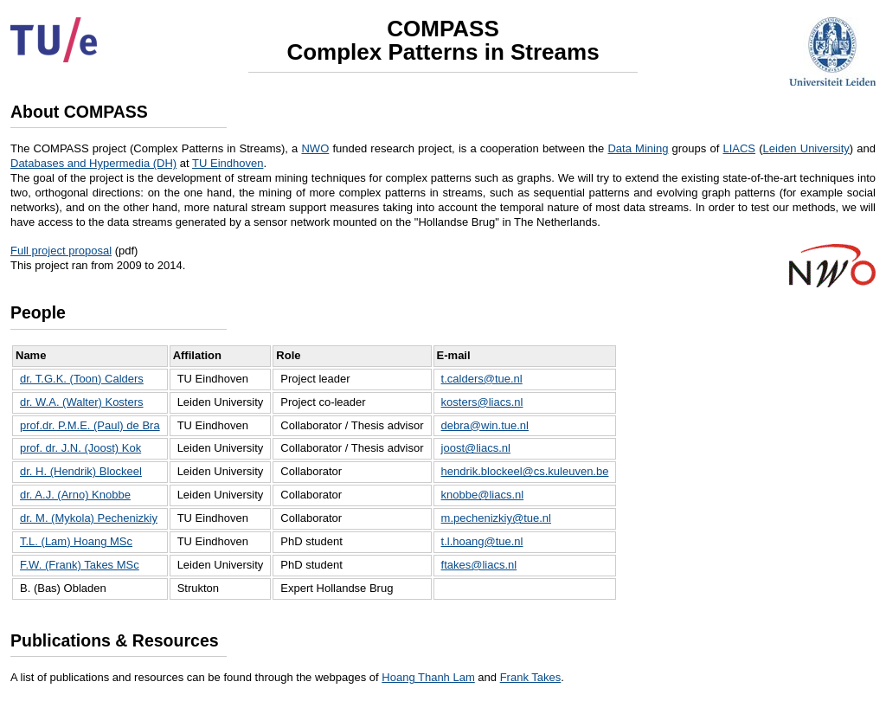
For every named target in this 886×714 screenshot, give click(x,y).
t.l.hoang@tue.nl (482, 541)
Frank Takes (531, 677)
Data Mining (637, 148)
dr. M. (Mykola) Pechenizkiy (88, 517)
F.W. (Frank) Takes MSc (79, 564)
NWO (315, 148)
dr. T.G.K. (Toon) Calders (82, 378)
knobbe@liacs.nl (482, 494)
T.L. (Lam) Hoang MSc (76, 541)
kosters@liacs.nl (482, 402)
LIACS (738, 148)
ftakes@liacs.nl (479, 564)
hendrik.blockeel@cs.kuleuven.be (525, 471)
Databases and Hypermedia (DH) (93, 163)
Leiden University (806, 148)
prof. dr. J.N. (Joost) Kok (80, 447)
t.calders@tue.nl (482, 378)
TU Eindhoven (227, 163)
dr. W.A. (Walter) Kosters (82, 402)
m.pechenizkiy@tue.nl (496, 517)
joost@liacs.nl (475, 447)
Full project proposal (61, 250)
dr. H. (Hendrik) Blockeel (81, 471)
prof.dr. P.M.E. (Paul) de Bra (90, 425)
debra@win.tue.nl (485, 425)
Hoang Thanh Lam (428, 677)
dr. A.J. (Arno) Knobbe (75, 494)
